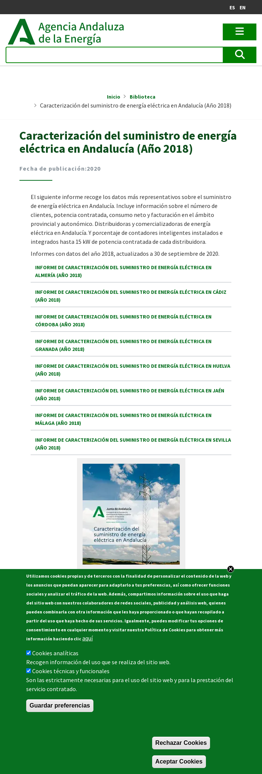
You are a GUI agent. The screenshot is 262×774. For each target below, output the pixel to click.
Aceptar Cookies (179, 762)
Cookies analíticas (55, 654)
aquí (87, 639)
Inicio (113, 96)
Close (230, 569)
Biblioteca (142, 96)
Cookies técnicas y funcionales (71, 671)
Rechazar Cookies (181, 743)
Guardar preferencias (60, 706)
